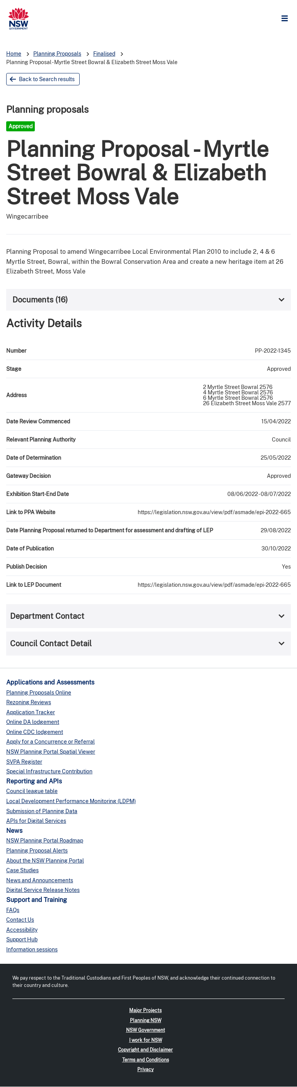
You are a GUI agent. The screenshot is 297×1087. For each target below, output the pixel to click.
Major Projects (145, 1010)
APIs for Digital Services (36, 821)
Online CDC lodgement (34, 732)
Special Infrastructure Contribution (49, 771)
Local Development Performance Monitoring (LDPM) (71, 801)
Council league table (32, 791)
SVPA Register (24, 762)
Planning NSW (145, 1020)
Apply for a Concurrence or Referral (50, 742)
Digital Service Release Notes (43, 890)
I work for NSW (145, 1040)
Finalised (104, 54)
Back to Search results (47, 79)
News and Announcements (39, 880)
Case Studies (22, 870)
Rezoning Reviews (28, 702)
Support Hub (22, 939)
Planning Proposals (57, 54)
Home (13, 54)
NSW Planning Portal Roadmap (44, 840)
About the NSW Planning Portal (45, 861)
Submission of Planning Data (41, 811)
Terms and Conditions (145, 1060)
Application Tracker (30, 712)
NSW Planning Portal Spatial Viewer (50, 752)
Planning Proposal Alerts (37, 851)
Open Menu (286, 19)
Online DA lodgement (32, 722)
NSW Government (145, 1030)
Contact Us (20, 920)
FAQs (12, 910)
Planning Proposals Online (38, 693)
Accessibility (22, 930)
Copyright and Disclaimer (145, 1050)
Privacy (145, 1069)
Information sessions (32, 949)
